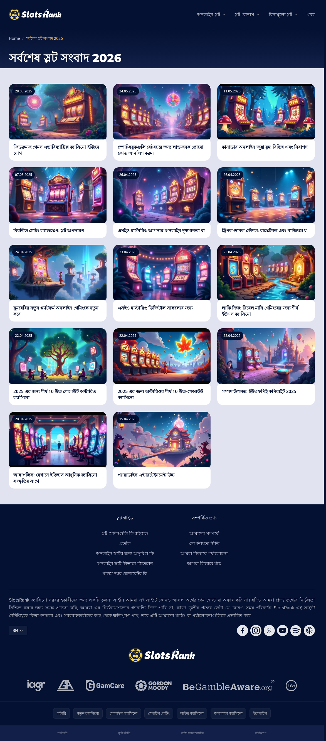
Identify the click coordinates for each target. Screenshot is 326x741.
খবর (311, 14)
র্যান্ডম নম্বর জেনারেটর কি (125, 573)
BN (18, 630)
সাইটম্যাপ (260, 733)
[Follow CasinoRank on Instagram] (255, 630)
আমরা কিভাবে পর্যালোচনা (204, 553)
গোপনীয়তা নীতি (204, 543)
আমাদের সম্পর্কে (204, 533)
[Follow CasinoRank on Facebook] (242, 630)
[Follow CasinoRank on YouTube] (282, 630)
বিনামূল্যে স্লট (280, 14)
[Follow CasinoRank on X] (269, 630)
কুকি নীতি (124, 733)
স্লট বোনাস (244, 14)
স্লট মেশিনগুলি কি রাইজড (125, 533)
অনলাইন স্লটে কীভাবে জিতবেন (125, 563)
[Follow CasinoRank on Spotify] (296, 630)
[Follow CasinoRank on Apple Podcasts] (309, 630)
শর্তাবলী (62, 733)
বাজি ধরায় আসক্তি (192, 733)
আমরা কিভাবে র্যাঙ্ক (204, 563)
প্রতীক (124, 543)
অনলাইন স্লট (208, 14)
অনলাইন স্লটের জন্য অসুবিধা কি (125, 553)
